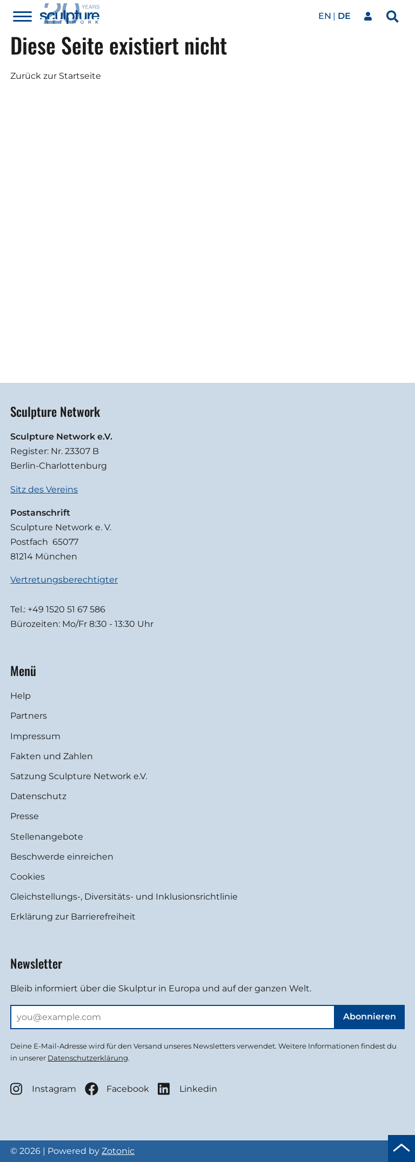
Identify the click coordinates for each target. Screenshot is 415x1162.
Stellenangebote (46, 837)
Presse (24, 816)
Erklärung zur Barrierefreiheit (73, 916)
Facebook (117, 1089)
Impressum (35, 736)
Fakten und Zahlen (51, 756)
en (324, 16)
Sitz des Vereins (44, 489)
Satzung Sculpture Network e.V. (78, 776)
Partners (28, 716)
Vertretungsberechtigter (64, 580)
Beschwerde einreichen (61, 857)
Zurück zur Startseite (55, 76)
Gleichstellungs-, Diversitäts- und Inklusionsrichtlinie (124, 896)
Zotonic (118, 1151)
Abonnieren (369, 1016)
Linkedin (187, 1089)
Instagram (43, 1089)
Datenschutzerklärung (88, 1057)
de (344, 16)
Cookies (27, 877)
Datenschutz (38, 796)
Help (20, 696)
